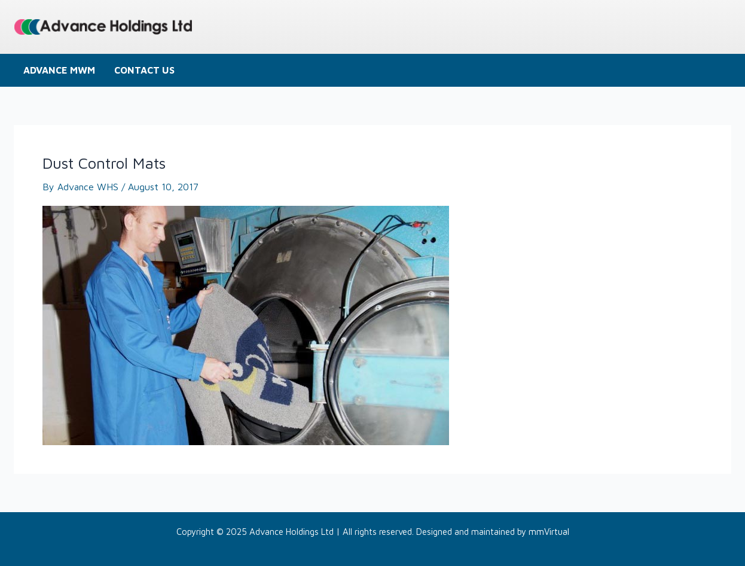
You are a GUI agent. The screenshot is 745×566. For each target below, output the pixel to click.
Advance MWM (59, 70)
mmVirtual (549, 532)
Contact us (144, 70)
